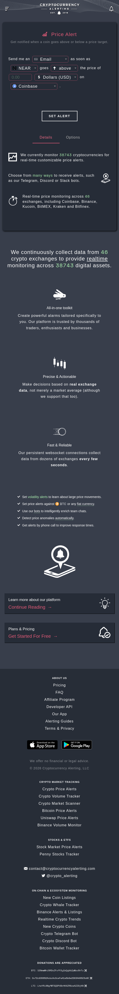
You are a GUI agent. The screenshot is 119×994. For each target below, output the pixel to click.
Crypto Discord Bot (59, 942)
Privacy (67, 729)
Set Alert (59, 116)
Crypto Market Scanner (60, 804)
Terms (50, 729)
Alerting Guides (59, 722)
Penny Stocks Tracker (59, 855)
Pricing (59, 686)
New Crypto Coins (59, 927)
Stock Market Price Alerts (60, 848)
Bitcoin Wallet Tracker (59, 949)
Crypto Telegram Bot (59, 934)
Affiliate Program (59, 700)
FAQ (59, 693)
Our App (59, 715)
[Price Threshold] (20, 77)
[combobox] (50, 59)
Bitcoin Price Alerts (59, 811)
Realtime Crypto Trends (59, 920)
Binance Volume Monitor (59, 826)
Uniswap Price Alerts (59, 818)
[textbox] (50, 59)
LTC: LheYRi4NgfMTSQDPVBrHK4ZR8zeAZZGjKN (59, 986)
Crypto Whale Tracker (59, 905)
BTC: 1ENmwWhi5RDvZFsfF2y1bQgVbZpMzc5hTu (59, 971)
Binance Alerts (50, 913)
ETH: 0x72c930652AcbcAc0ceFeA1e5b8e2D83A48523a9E (59, 978)
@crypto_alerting (59, 876)
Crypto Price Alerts (59, 790)
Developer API (59, 707)
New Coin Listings (59, 898)
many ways (43, 175)
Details (46, 137)
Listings (75, 913)
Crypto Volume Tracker (59, 797)
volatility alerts (38, 497)
